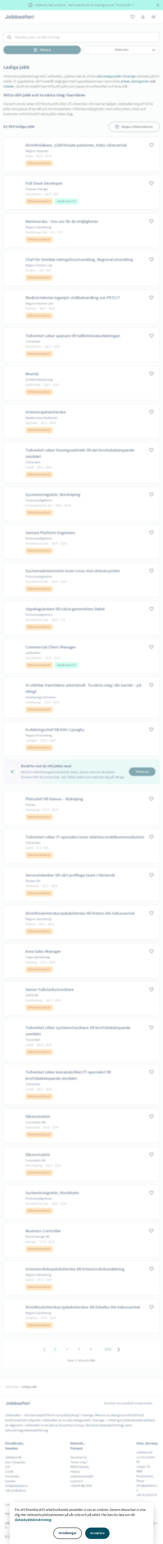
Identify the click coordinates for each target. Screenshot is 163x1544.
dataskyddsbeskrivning (33, 1520)
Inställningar (68, 1533)
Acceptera (97, 1533)
